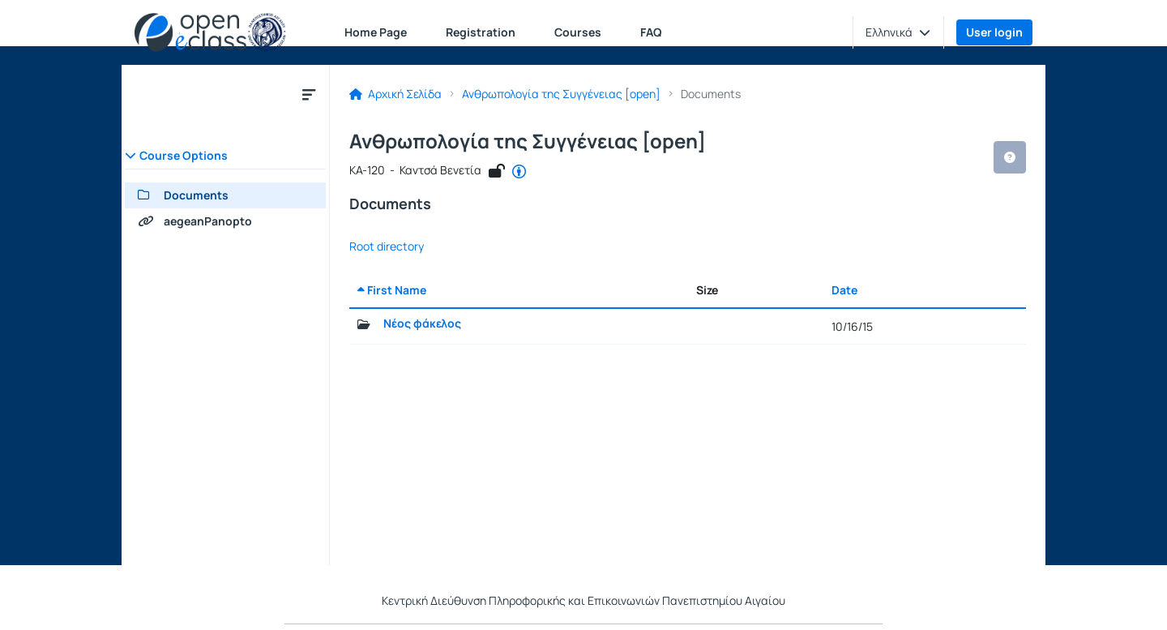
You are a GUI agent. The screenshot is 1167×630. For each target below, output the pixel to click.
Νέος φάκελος (422, 323)
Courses (577, 32)
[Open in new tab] (519, 171)
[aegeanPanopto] (225, 221)
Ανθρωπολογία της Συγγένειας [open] (561, 94)
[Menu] (309, 94)
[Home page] (210, 32)
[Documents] (225, 195)
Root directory (386, 246)
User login (994, 32)
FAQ (651, 32)
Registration (480, 32)
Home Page (375, 32)
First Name (391, 290)
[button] (898, 32)
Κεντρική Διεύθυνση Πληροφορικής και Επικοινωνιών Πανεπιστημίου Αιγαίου (583, 600)
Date (844, 290)
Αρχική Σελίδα (395, 94)
